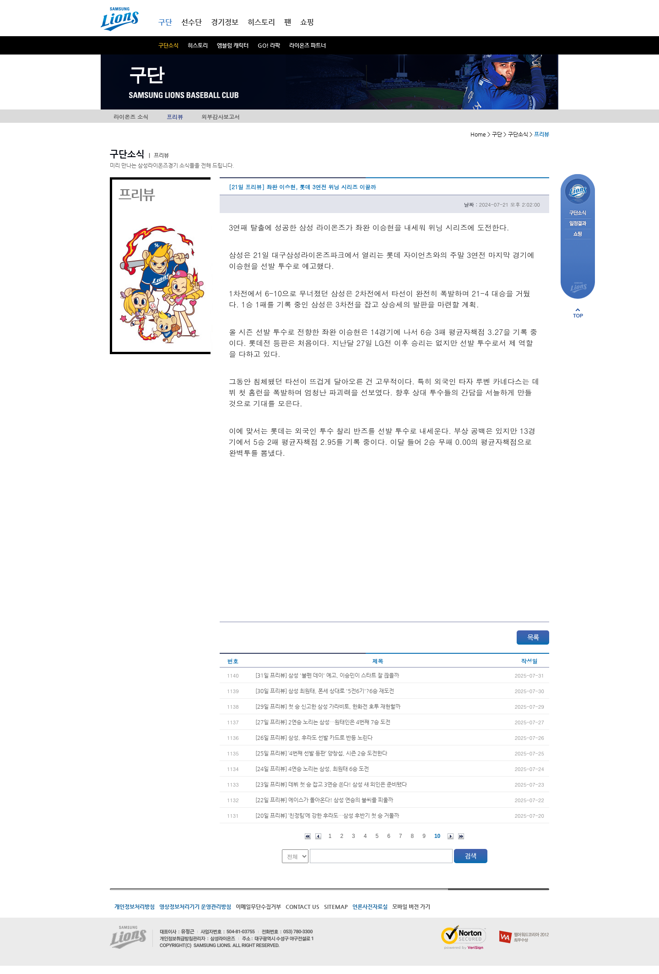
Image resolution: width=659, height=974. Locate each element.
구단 (165, 22)
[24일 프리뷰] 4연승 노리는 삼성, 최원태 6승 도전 (312, 769)
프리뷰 (175, 116)
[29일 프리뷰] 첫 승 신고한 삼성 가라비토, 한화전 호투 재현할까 (327, 706)
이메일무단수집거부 (258, 906)
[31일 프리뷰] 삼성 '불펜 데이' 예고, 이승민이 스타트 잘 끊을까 (327, 675)
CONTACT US (302, 906)
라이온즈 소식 (130, 116)
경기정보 (224, 22)
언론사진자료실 (370, 906)
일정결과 (578, 224)
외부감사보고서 (220, 116)
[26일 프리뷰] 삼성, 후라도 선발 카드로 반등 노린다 (314, 737)
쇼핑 (307, 22)
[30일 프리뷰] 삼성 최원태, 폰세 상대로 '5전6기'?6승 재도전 (324, 691)
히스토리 (198, 45)
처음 (307, 836)
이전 (318, 836)
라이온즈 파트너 (307, 45)
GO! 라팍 (269, 45)
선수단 (191, 22)
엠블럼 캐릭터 (232, 45)
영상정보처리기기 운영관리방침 (195, 906)
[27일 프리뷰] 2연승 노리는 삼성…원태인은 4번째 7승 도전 (322, 722)
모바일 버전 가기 (411, 906)
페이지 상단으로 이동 (578, 312)
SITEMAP (336, 906)
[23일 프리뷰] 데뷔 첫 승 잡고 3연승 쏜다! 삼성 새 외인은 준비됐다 (331, 784)
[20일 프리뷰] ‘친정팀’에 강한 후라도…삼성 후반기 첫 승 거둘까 (327, 815)
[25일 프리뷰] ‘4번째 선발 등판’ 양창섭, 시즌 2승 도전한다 (321, 753)
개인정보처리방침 (134, 906)
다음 (450, 836)
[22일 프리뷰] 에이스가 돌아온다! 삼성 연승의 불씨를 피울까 (324, 800)
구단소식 (168, 45)
